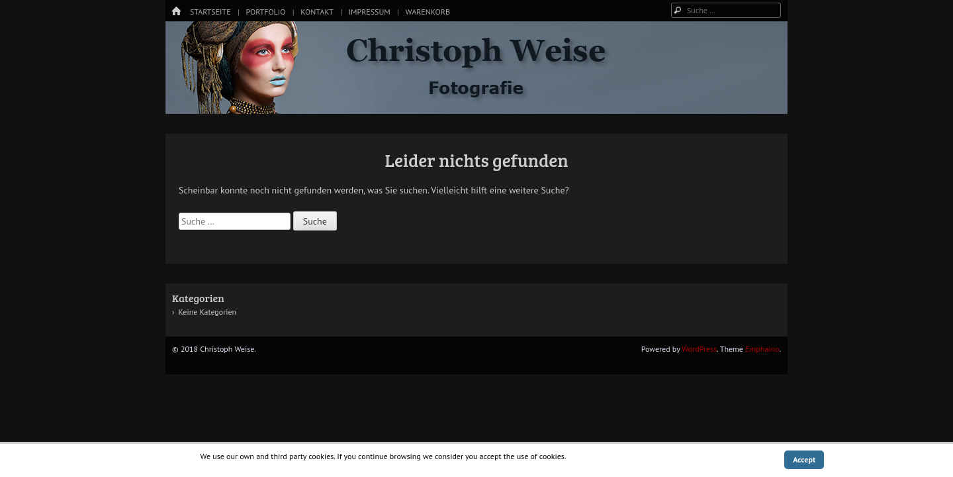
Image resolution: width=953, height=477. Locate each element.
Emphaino (762, 349)
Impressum (369, 12)
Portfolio (265, 12)
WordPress (699, 349)
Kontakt (316, 12)
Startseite (210, 12)
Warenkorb (428, 12)
